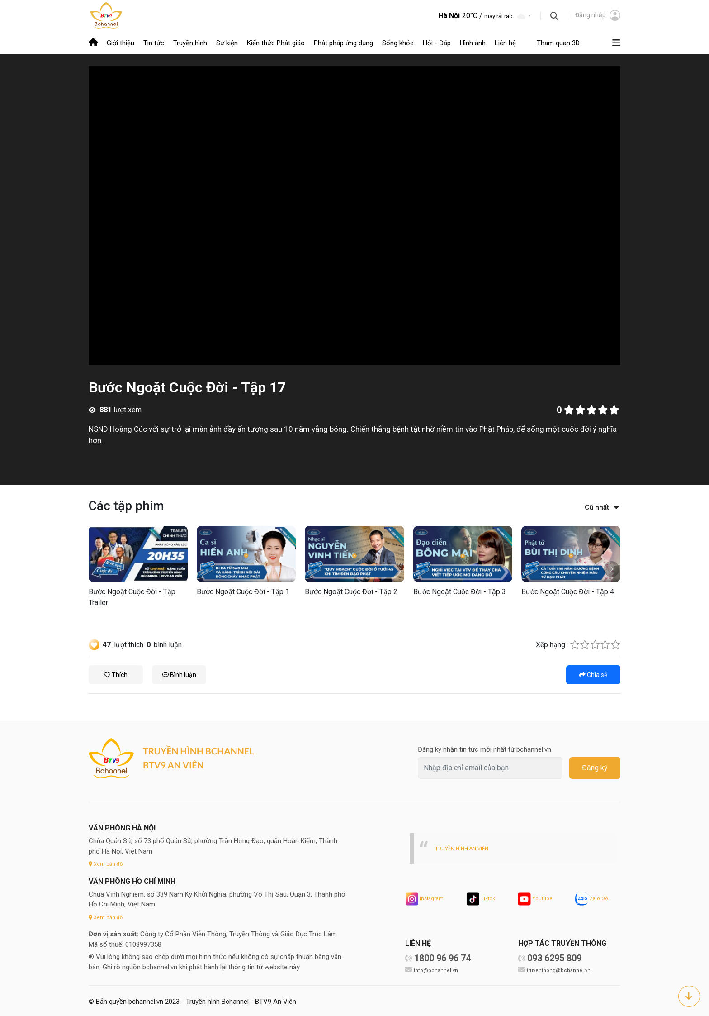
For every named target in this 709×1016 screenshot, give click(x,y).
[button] (611, 568)
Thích (116, 673)
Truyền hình (190, 42)
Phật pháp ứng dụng (343, 42)
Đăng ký (595, 767)
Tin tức (153, 42)
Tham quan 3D (558, 42)
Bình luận (179, 673)
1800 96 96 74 (442, 957)
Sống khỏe (398, 42)
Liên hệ (505, 42)
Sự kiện (227, 42)
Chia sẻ (593, 673)
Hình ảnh (473, 42)
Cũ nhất (597, 506)
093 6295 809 (554, 957)
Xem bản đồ (107, 862)
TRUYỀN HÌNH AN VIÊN (464, 847)
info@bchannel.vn (437, 969)
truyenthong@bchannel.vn (561, 969)
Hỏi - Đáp (437, 42)
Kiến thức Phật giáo (276, 42)
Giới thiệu (120, 42)
